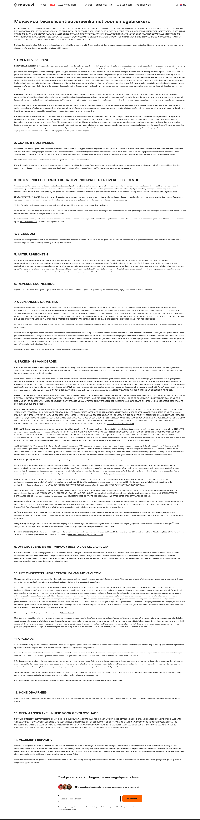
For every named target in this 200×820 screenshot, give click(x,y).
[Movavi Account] (176, 5)
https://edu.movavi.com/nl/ (44, 205)
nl (183, 4)
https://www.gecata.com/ (165, 191)
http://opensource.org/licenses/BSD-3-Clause (93, 526)
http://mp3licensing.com (115, 473)
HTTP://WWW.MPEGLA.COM (120, 423)
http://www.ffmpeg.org (60, 504)
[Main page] (24, 5)
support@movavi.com (27, 48)
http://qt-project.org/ (164, 515)
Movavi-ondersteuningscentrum (85, 581)
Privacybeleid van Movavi (67, 809)
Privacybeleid (79, 555)
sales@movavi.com (28, 221)
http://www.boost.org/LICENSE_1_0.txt (85, 534)
